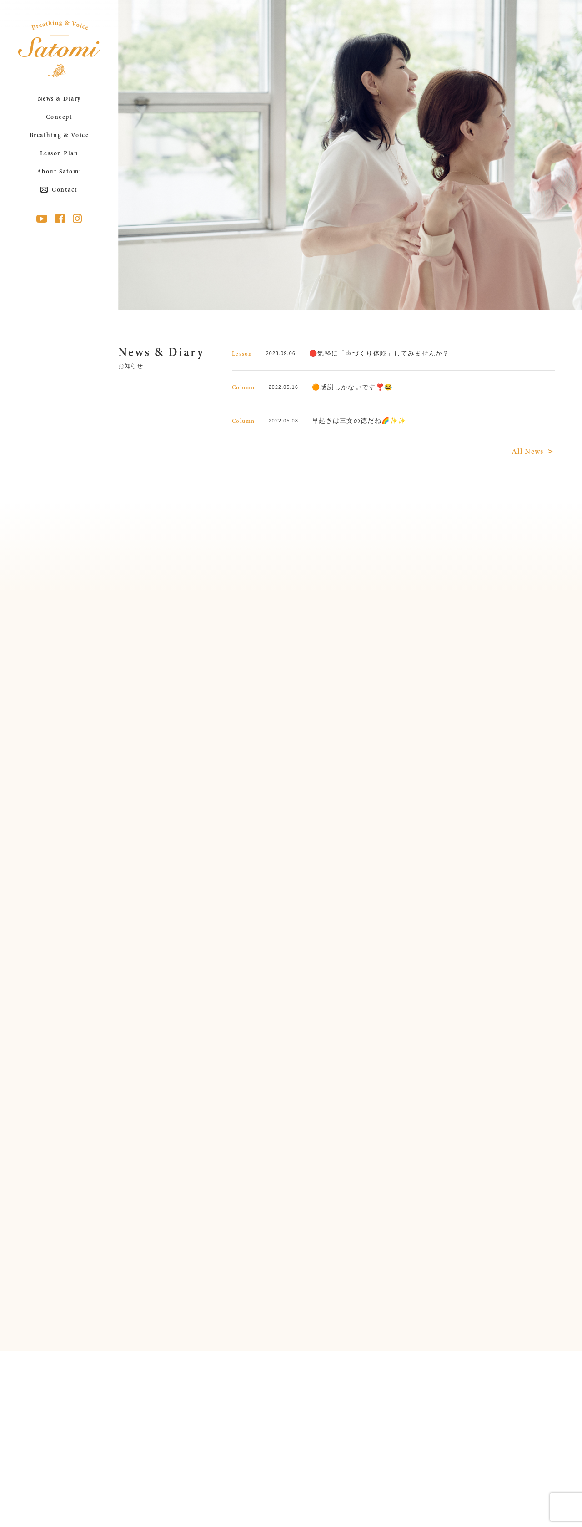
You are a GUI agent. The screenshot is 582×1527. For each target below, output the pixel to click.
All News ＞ (533, 452)
